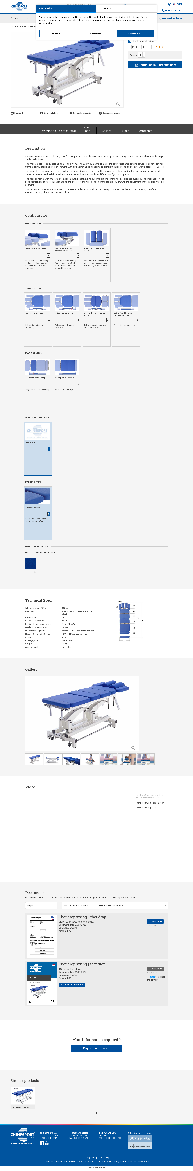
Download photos (49, 114)
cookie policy (45, 23)
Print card (17, 114)
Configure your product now (155, 66)
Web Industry (100, 1169)
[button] (41, 906)
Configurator (67, 132)
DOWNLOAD (155, 922)
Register (151, 978)
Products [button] (16, 19)
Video (125, 132)
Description (48, 132)
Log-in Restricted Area (170, 19)
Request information (109, 114)
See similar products (80, 114)
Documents (144, 132)
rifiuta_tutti (57, 33)
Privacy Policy (90, 1158)
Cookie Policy (103, 1158)
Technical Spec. (87, 130)
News (28, 19)
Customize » (96, 33)
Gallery (106, 132)
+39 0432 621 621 (173, 10)
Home (26, 28)
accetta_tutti (135, 33)
